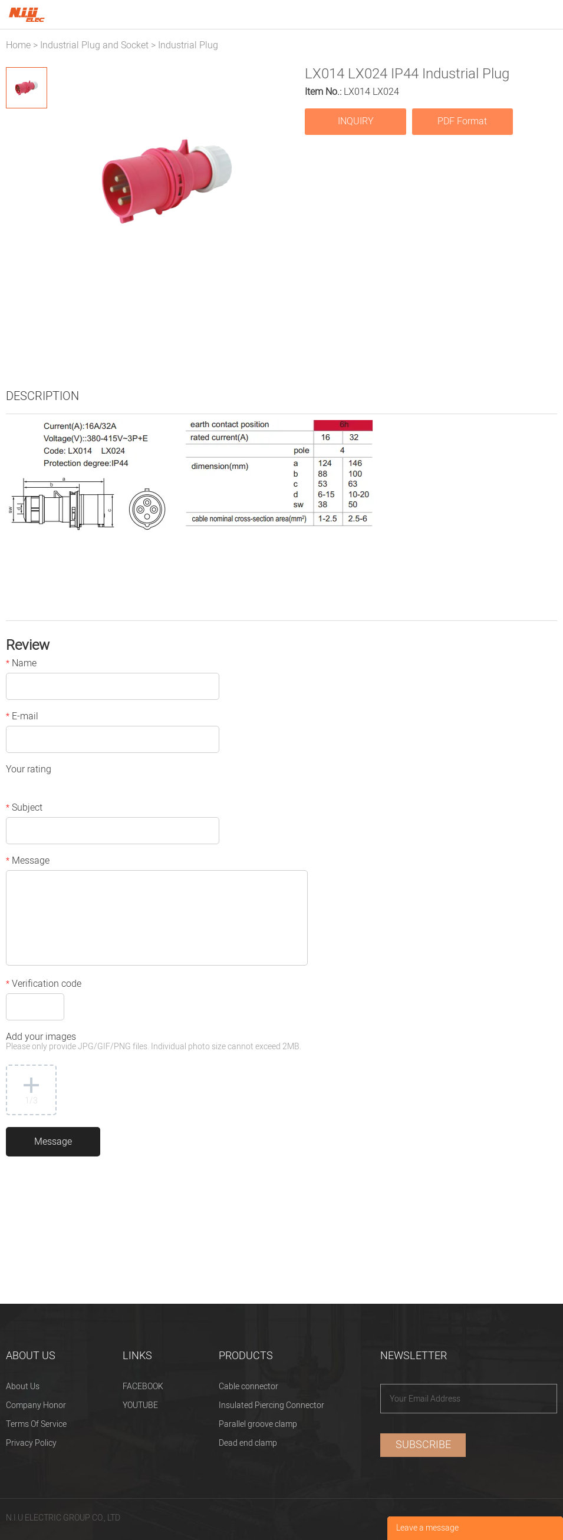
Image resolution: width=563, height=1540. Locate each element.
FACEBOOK (143, 1386)
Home (18, 45)
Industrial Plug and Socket (94, 45)
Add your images (153, 1042)
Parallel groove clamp (258, 1424)
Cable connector (248, 1386)
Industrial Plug (188, 45)
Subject (24, 809)
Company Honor (36, 1405)
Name (21, 664)
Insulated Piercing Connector (271, 1405)
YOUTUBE (140, 1405)
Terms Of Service (36, 1424)
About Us (22, 1386)
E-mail (22, 717)
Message (28, 862)
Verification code (43, 985)
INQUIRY (356, 121)
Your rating (28, 770)
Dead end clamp (248, 1443)
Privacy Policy (31, 1443)
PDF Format (462, 121)
